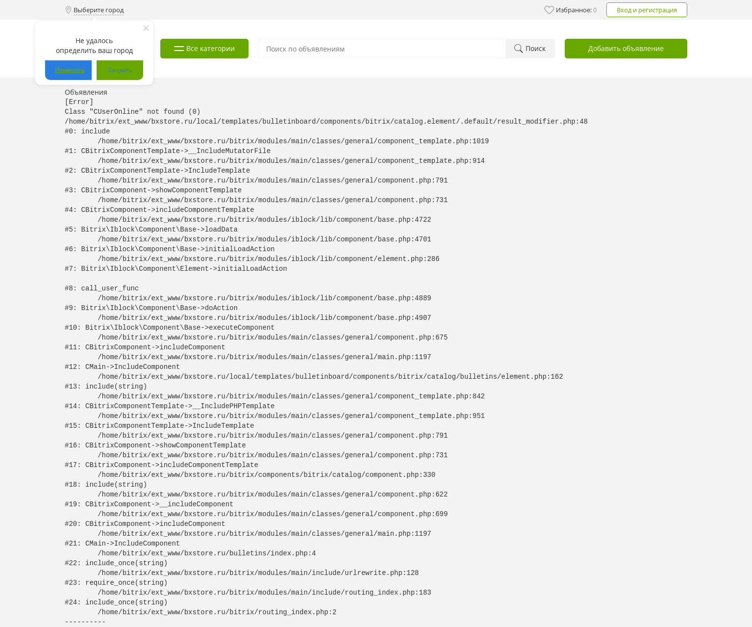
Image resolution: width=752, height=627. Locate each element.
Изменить (69, 70)
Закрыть (120, 70)
